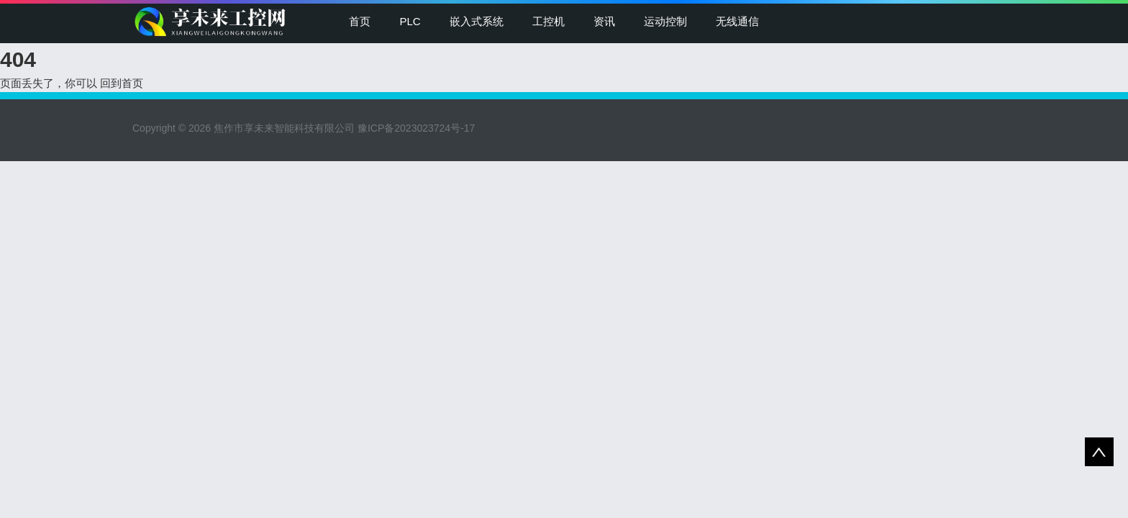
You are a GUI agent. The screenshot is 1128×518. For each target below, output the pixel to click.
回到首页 (121, 83)
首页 (359, 21)
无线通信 (737, 21)
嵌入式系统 (477, 21)
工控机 (548, 21)
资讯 (604, 21)
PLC (409, 21)
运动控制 (665, 21)
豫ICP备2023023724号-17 (416, 128)
